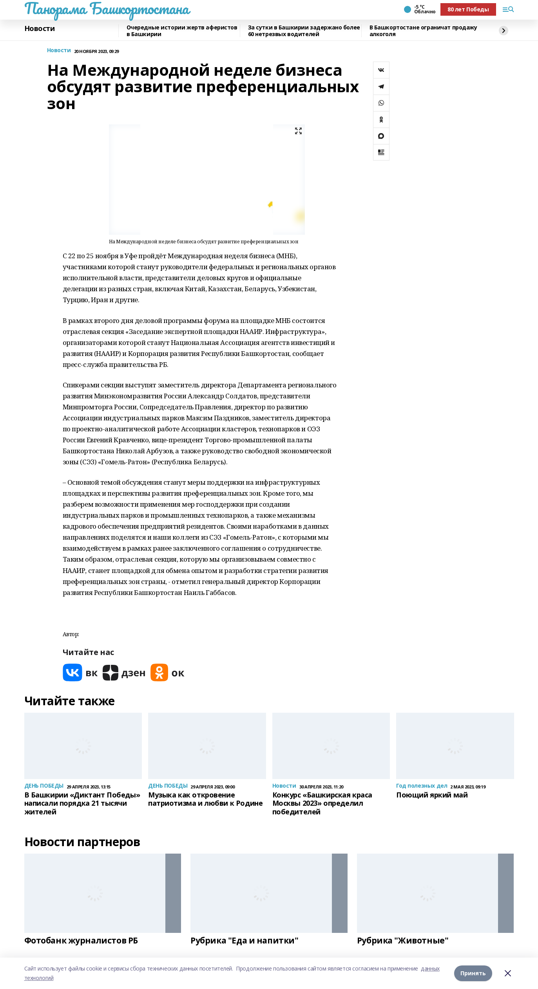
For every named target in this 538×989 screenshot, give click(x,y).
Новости (39, 28)
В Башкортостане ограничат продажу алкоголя (423, 30)
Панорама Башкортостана (106, 8)
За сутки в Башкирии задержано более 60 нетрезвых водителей (304, 30)
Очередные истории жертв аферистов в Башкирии (182, 30)
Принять (473, 973)
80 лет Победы (468, 9)
